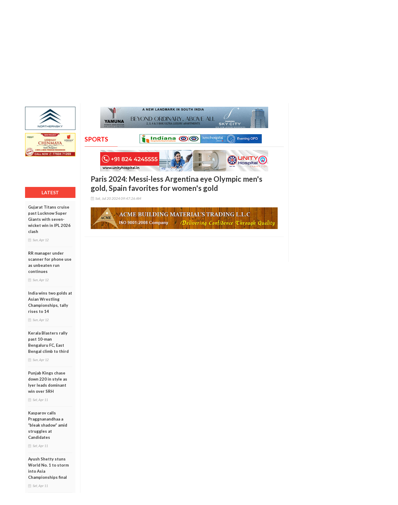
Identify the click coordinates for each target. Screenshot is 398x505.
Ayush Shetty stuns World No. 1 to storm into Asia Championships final (48, 468)
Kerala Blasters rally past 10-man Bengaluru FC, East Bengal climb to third (48, 342)
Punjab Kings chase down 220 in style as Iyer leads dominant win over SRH (47, 382)
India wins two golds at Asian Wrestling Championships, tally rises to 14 (50, 302)
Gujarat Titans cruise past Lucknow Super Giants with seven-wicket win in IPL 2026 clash (49, 219)
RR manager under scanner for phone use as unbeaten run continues (49, 262)
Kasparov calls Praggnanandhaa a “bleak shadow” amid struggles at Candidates (47, 425)
